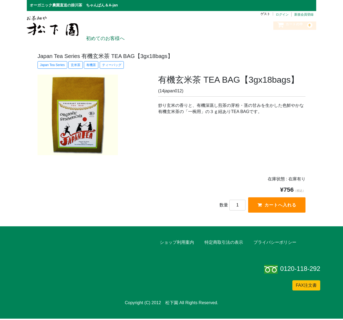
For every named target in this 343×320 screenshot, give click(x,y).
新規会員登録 (304, 14)
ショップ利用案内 (177, 243)
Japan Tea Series (52, 65)
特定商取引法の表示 (223, 243)
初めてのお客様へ (104, 33)
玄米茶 (75, 65)
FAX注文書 (306, 286)
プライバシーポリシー (274, 243)
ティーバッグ (111, 65)
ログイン (282, 14)
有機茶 (91, 65)
